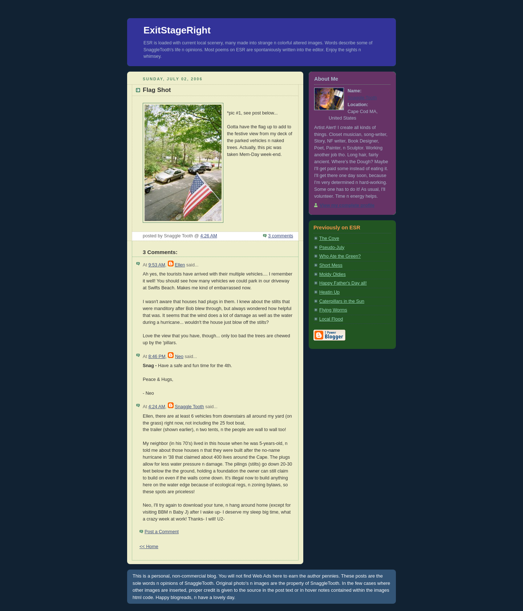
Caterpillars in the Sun (341, 301)
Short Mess (330, 265)
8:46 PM (156, 356)
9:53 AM (156, 265)
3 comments (280, 235)
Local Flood (331, 319)
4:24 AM (156, 406)
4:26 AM (208, 235)
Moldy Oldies (332, 274)
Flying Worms (333, 310)
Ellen (180, 265)
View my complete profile (347, 205)
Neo (179, 356)
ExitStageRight (177, 30)
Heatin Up (329, 292)
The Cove (329, 238)
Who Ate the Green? (340, 256)
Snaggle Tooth (189, 406)
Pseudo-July (331, 247)
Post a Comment (162, 531)
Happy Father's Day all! (343, 283)
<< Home (148, 546)
